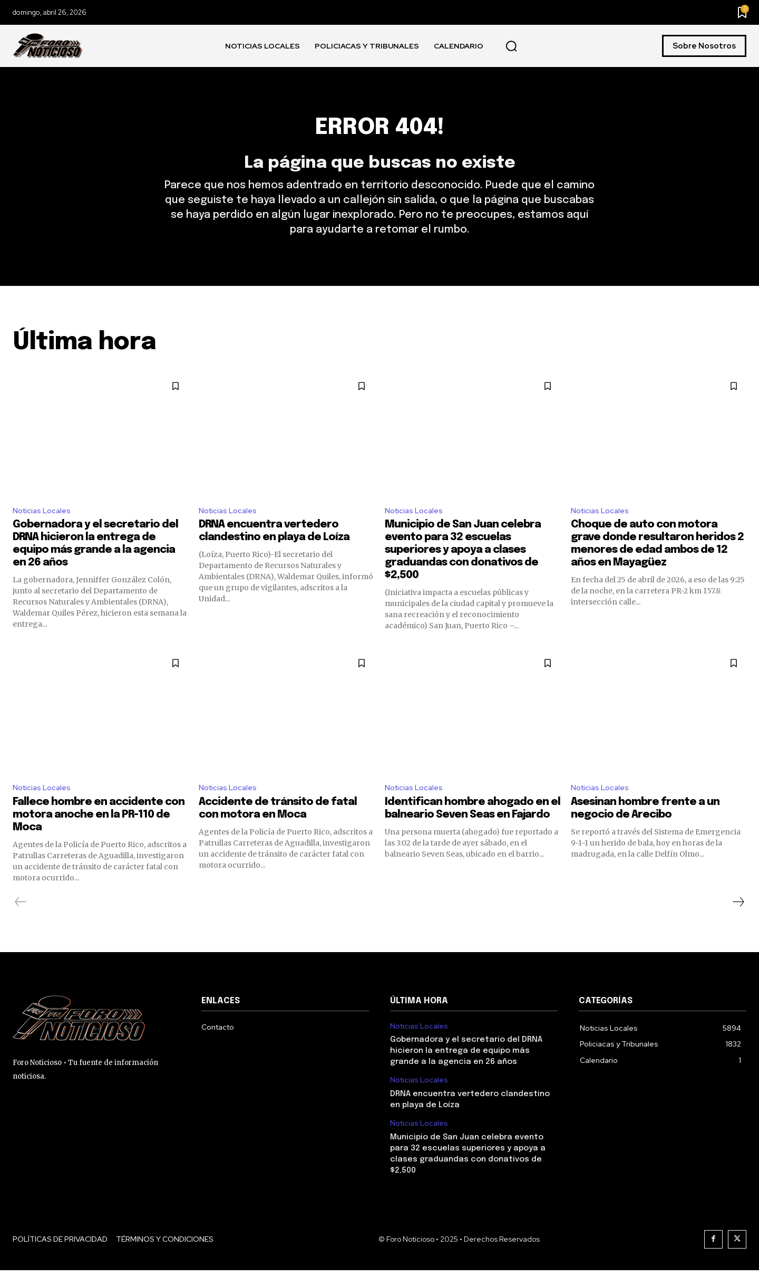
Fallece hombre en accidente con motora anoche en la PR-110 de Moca (98, 830)
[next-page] (737, 918)
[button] (511, 46)
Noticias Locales (44, 523)
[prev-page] (21, 918)
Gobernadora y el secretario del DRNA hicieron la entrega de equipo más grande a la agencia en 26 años (466, 1066)
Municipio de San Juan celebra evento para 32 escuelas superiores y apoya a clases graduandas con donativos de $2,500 (463, 564)
